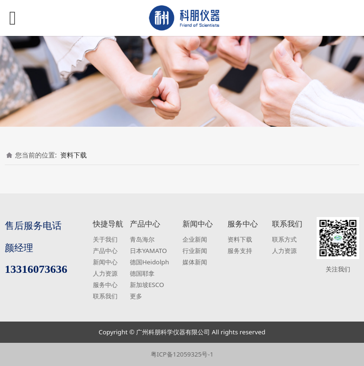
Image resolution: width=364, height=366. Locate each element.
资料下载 (73, 154)
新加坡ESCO (147, 284)
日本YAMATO (148, 250)
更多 (136, 296)
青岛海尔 (142, 239)
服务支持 (240, 250)
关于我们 (105, 239)
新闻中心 (105, 262)
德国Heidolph (149, 262)
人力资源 (105, 273)
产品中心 (105, 250)
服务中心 (105, 284)
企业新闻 (194, 239)
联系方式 (284, 239)
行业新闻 (194, 250)
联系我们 (105, 296)
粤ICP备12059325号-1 (182, 354)
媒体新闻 (194, 262)
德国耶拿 (142, 273)
